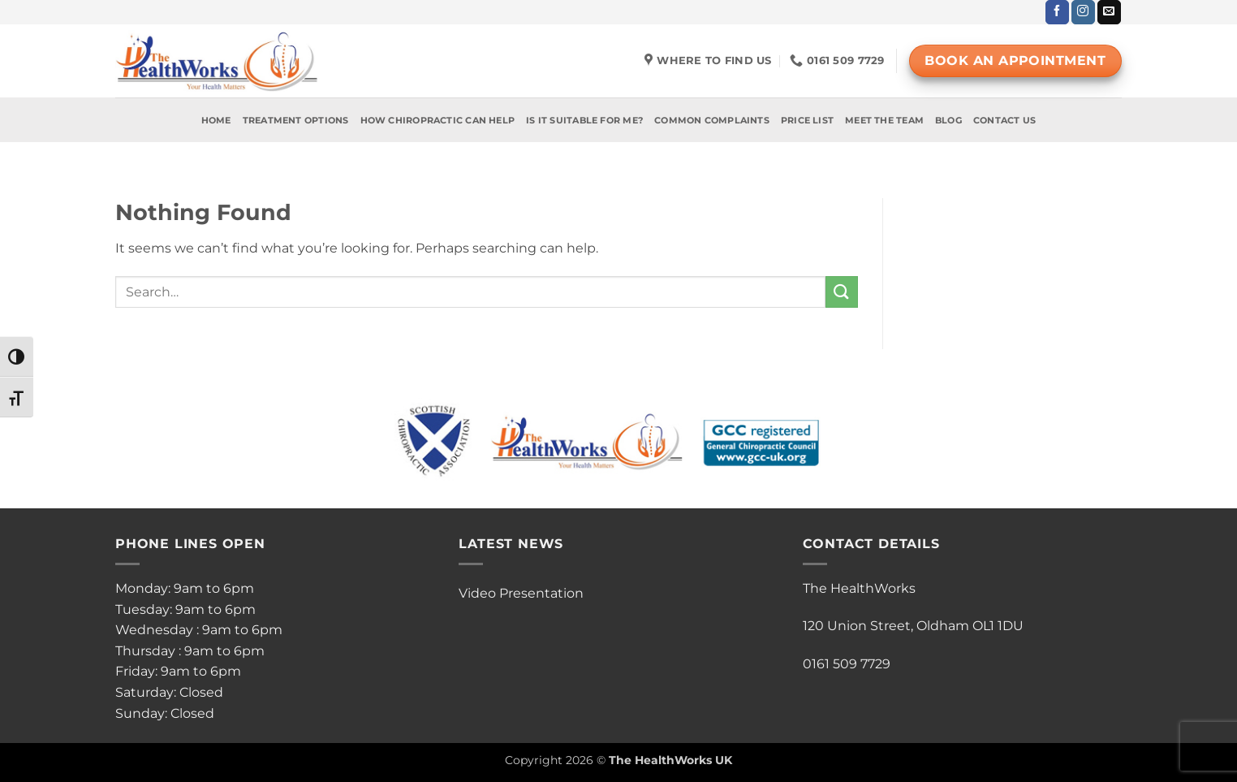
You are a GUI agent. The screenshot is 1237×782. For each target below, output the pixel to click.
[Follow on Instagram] (1083, 12)
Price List (807, 120)
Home (216, 120)
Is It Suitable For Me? (584, 120)
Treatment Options (296, 120)
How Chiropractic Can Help (437, 120)
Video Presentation (521, 593)
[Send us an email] (1109, 12)
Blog (948, 120)
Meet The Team (884, 120)
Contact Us (1004, 120)
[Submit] (841, 292)
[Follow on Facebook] (1057, 12)
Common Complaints (711, 120)
